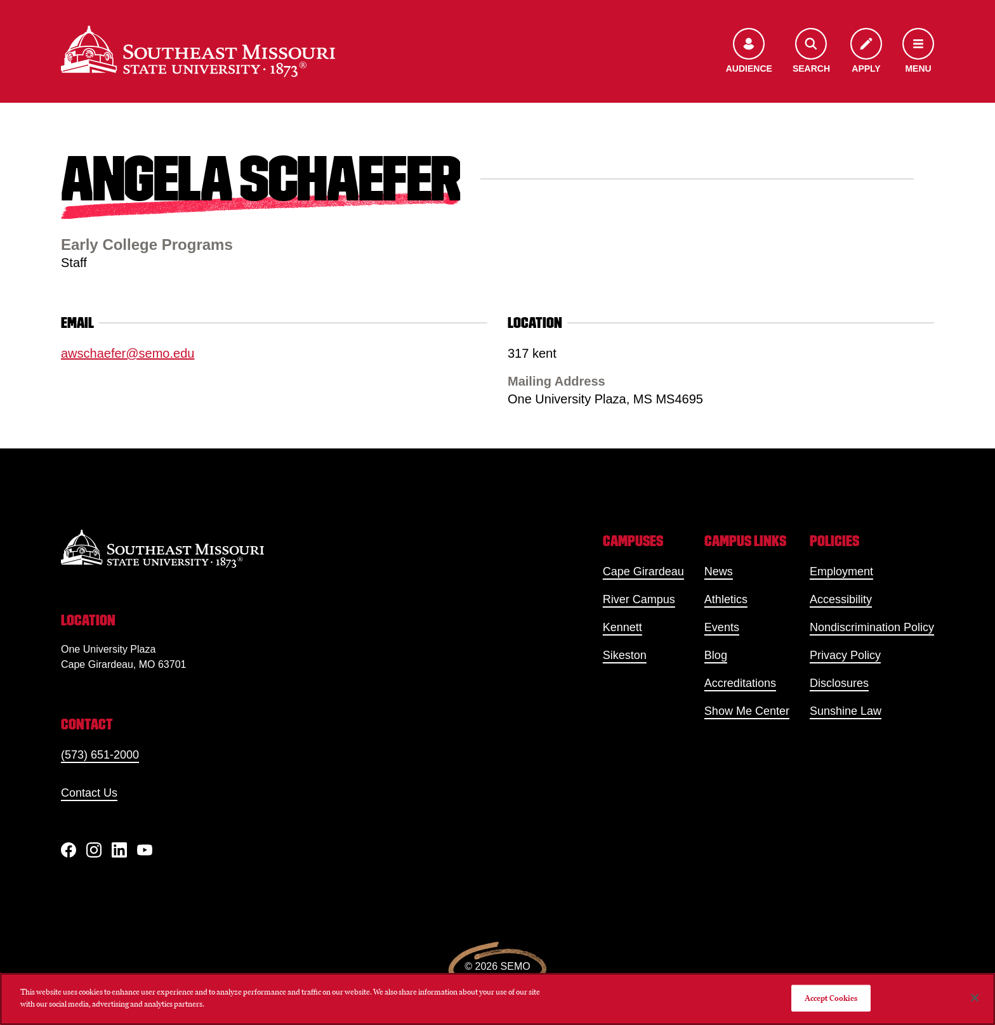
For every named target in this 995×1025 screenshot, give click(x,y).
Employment (841, 571)
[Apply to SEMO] (866, 51)
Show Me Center (746, 711)
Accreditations (740, 683)
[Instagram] (94, 850)
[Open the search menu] (811, 51)
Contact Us (89, 793)
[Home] (198, 51)
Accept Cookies (831, 998)
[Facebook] (68, 850)
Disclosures (839, 683)
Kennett (622, 627)
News (718, 571)
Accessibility (841, 599)
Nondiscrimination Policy (872, 627)
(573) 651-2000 (100, 754)
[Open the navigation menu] (918, 51)
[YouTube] (144, 850)
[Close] (975, 998)
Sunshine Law (845, 711)
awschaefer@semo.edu (127, 353)
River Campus (639, 599)
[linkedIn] (119, 850)
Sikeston (625, 655)
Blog (715, 655)
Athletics (726, 599)
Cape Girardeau (643, 571)
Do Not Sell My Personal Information (718, 998)
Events (721, 627)
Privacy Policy (845, 655)
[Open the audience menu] (749, 51)
